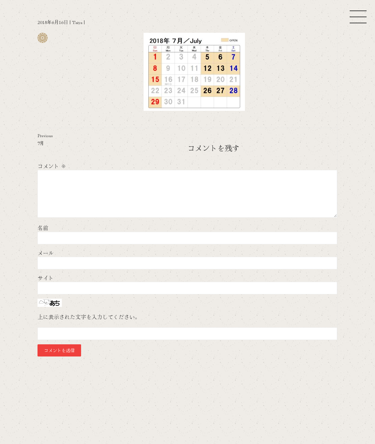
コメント (52, 166)
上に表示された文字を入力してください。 (89, 317)
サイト (46, 278)
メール (46, 253)
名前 (43, 228)
